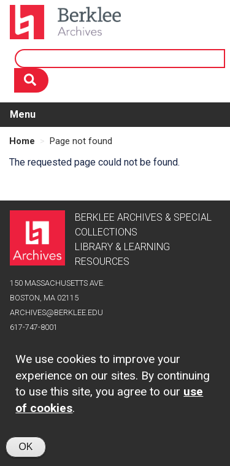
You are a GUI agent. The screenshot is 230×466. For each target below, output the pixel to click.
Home (22, 141)
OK (25, 452)
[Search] (31, 80)
